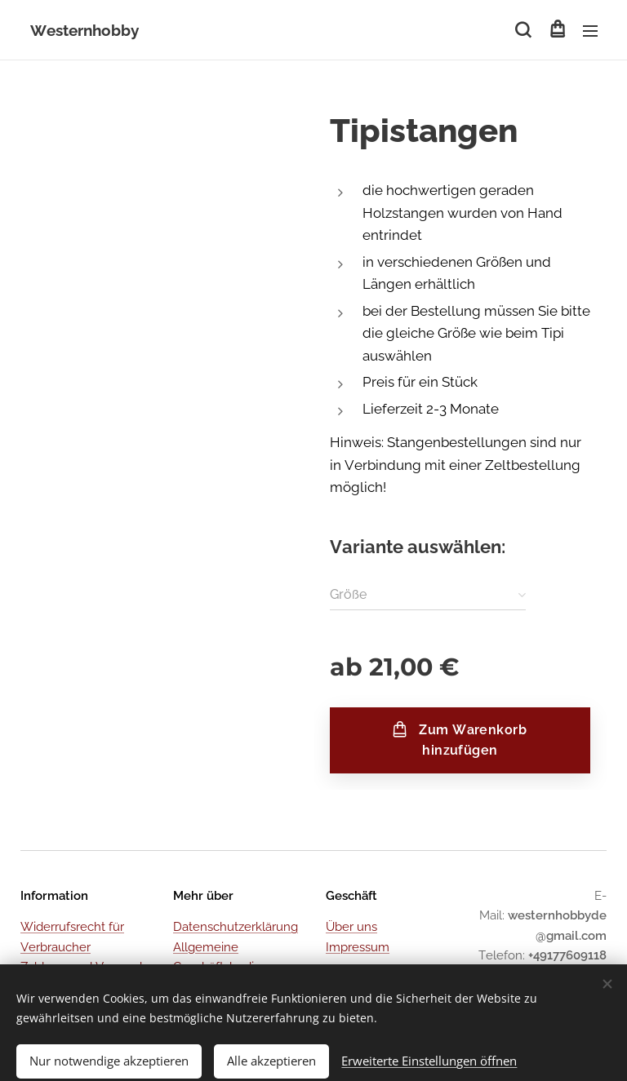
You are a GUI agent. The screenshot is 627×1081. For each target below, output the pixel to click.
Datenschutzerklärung (235, 926)
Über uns (351, 926)
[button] (522, 30)
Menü (590, 31)
